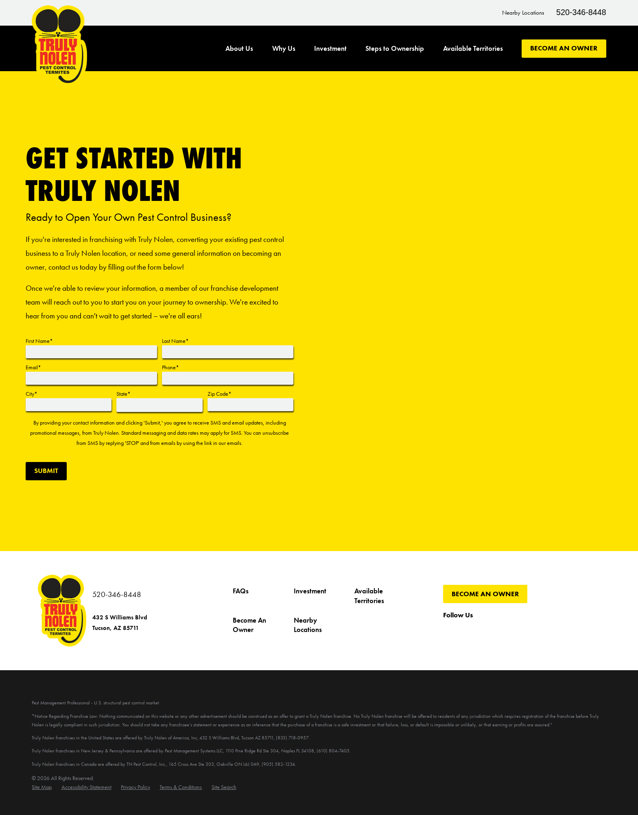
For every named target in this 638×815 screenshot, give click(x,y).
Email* (33, 367)
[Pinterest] (526, 631)
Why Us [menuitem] (283, 48)
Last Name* (175, 340)
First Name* (39, 340)
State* (123, 393)
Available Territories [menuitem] (473, 48)
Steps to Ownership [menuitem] (394, 48)
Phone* (170, 367)
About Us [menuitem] (239, 48)
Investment (310, 591)
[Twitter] (467, 631)
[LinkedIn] (546, 631)
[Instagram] (506, 631)
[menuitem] (42, 787)
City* (31, 393)
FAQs (241, 591)
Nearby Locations (523, 12)
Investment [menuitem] (330, 48)
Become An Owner (563, 48)
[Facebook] (447, 631)
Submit (46, 470)
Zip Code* (220, 393)
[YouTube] (487, 631)
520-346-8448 (581, 12)
